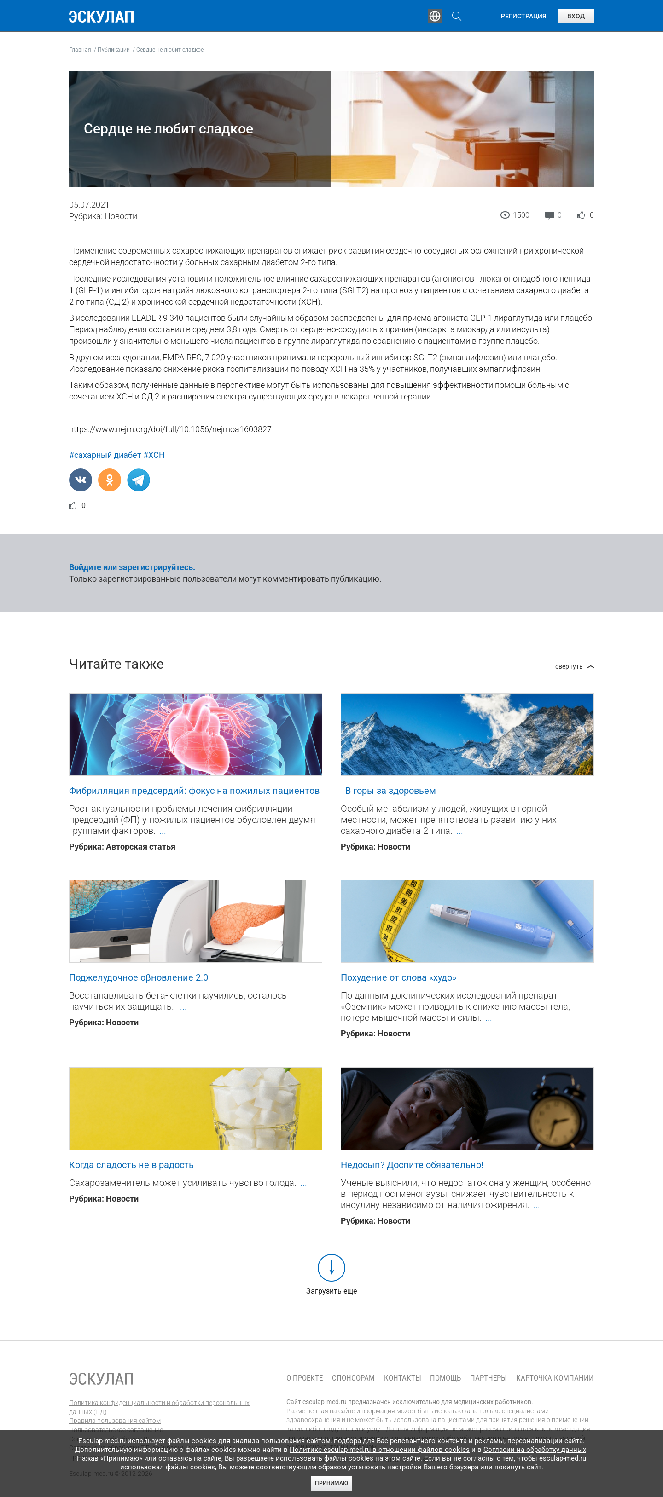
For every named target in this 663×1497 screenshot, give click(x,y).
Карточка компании (555, 1378)
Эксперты (271, 16)
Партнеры (488, 1378)
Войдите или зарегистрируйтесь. (132, 567)
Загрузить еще (331, 1291)
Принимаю (331, 1483)
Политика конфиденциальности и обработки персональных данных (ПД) (159, 1407)
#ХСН (154, 455)
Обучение (214, 16)
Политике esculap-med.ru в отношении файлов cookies (380, 1449)
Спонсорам (353, 1378)
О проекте (304, 1378)
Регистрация (524, 16)
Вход (576, 16)
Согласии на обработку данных (534, 1449)
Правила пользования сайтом (115, 1420)
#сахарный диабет (105, 455)
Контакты (402, 1378)
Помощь (445, 1378)
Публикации (333, 16)
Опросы (392, 16)
